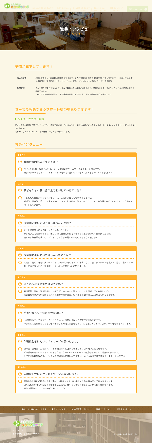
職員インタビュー (100, 6)
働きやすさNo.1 (63, 6)
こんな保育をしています (81, 6)
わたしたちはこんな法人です (42, 6)
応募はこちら (135, 6)
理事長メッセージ (116, 6)
